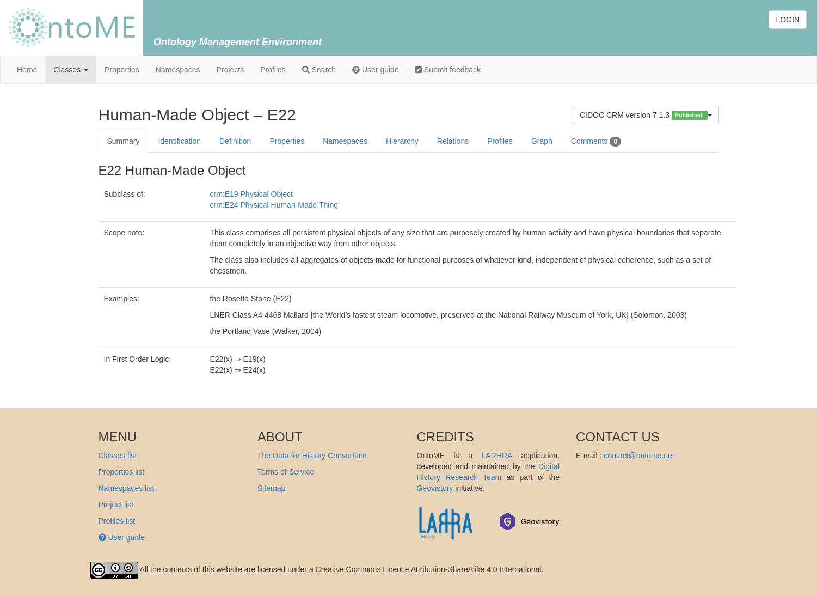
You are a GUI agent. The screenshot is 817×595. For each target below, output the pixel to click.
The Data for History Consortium (312, 455)
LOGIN (788, 19)
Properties (122, 69)
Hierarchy (402, 141)
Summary (123, 141)
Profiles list (117, 521)
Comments (596, 142)
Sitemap (271, 488)
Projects (230, 69)
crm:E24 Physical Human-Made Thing (274, 205)
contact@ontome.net (639, 455)
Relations (453, 141)
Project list (116, 504)
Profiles (273, 69)
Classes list (118, 455)
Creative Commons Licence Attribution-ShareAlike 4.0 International (429, 569)
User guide (375, 69)
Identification (179, 141)
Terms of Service (285, 471)
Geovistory (435, 488)
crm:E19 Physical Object (251, 194)
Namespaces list (127, 488)
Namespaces (178, 69)
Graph (541, 141)
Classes (70, 69)
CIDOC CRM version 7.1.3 (646, 115)
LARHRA (497, 455)
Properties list (122, 471)
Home (27, 69)
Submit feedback (448, 69)
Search (319, 69)
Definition (235, 141)
